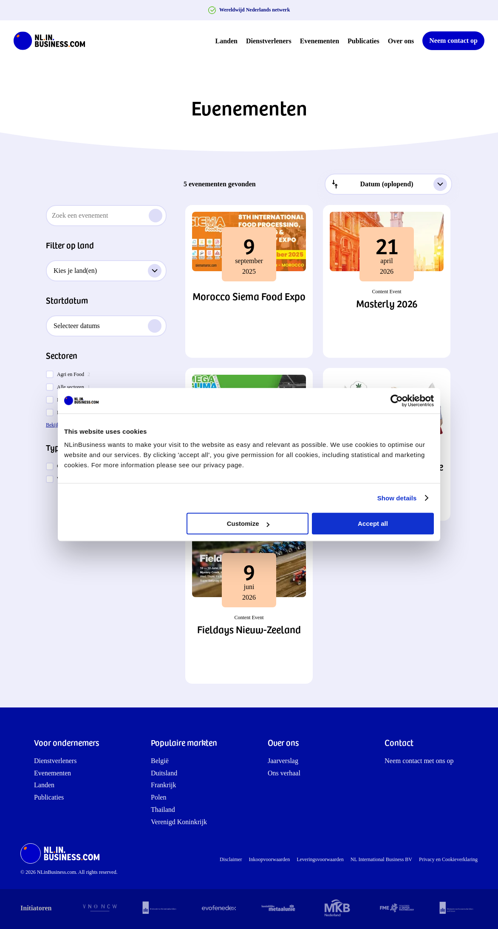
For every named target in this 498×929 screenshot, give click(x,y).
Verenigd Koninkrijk (179, 821)
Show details (397, 498)
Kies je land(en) (107, 271)
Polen (158, 797)
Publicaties (363, 41)
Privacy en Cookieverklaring (448, 859)
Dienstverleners (268, 41)
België (160, 760)
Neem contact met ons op (419, 760)
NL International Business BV (381, 859)
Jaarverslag (283, 760)
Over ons (401, 41)
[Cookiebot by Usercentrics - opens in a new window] (396, 400)
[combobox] (388, 184)
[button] (249, 281)
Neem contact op (453, 40)
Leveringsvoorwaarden (320, 859)
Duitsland (164, 773)
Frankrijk (163, 785)
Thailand (163, 809)
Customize (248, 523)
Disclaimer (231, 859)
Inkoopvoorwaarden (269, 859)
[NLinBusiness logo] (53, 41)
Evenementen (319, 41)
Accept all (373, 523)
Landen (226, 41)
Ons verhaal (284, 773)
